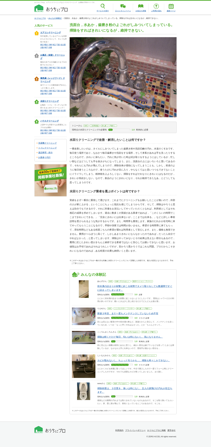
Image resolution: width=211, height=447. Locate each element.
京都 (50, 47)
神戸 (46, 47)
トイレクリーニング (47, 148)
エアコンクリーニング (50, 32)
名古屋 (63, 45)
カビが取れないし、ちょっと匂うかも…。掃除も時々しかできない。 (133, 360)
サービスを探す (103, 11)
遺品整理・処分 (45, 152)
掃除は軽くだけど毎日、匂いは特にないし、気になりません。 (130, 337)
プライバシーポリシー (135, 430)
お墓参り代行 (44, 157)
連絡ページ (171, 11)
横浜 (46, 45)
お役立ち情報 (141, 11)
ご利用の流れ (156, 11)
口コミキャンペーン (123, 11)
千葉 (58, 45)
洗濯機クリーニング (47, 143)
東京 (42, 45)
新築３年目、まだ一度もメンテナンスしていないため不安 (127, 313)
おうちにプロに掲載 (156, 430)
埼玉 (54, 45)
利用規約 (119, 430)
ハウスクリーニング (49, 121)
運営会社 (171, 430)
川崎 (50, 45)
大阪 (42, 47)
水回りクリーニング (49, 101)
